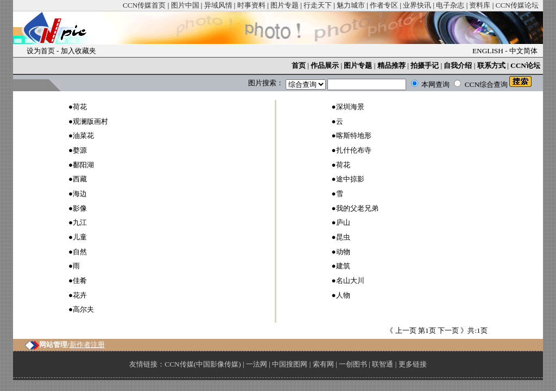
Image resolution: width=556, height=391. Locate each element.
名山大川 (350, 280)
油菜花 (83, 135)
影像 (80, 208)
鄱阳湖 (83, 165)
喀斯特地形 (353, 135)
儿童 (80, 237)
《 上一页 (402, 330)
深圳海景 (350, 107)
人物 (343, 295)
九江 (80, 222)
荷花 (80, 107)
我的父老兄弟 (357, 208)
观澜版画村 (90, 121)
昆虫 (343, 237)
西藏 (80, 179)
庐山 (343, 222)
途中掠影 (350, 179)
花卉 (80, 295)
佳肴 (80, 280)
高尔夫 (83, 309)
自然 (80, 252)
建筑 (343, 266)
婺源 (80, 150)
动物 (343, 252)
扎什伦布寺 (353, 150)
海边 (80, 194)
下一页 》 (452, 330)
